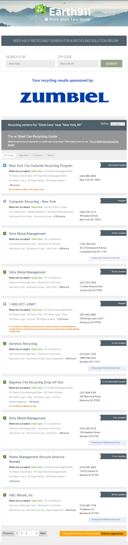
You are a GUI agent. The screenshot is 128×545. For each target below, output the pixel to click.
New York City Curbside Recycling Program (40, 166)
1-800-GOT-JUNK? (22, 304)
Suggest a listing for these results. (93, 533)
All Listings (9, 155)
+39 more (33, 402)
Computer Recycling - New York (32, 202)
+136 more (59, 216)
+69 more (70, 358)
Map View (23, 155)
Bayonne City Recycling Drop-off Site (36, 382)
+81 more (14, 185)
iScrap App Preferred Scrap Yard (106, 258)
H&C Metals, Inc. (21, 495)
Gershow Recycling (23, 344)
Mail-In (51, 155)
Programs (37, 155)
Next (42, 533)
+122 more (62, 319)
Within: (113, 124)
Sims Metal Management (27, 234)
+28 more (64, 248)
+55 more (14, 481)
